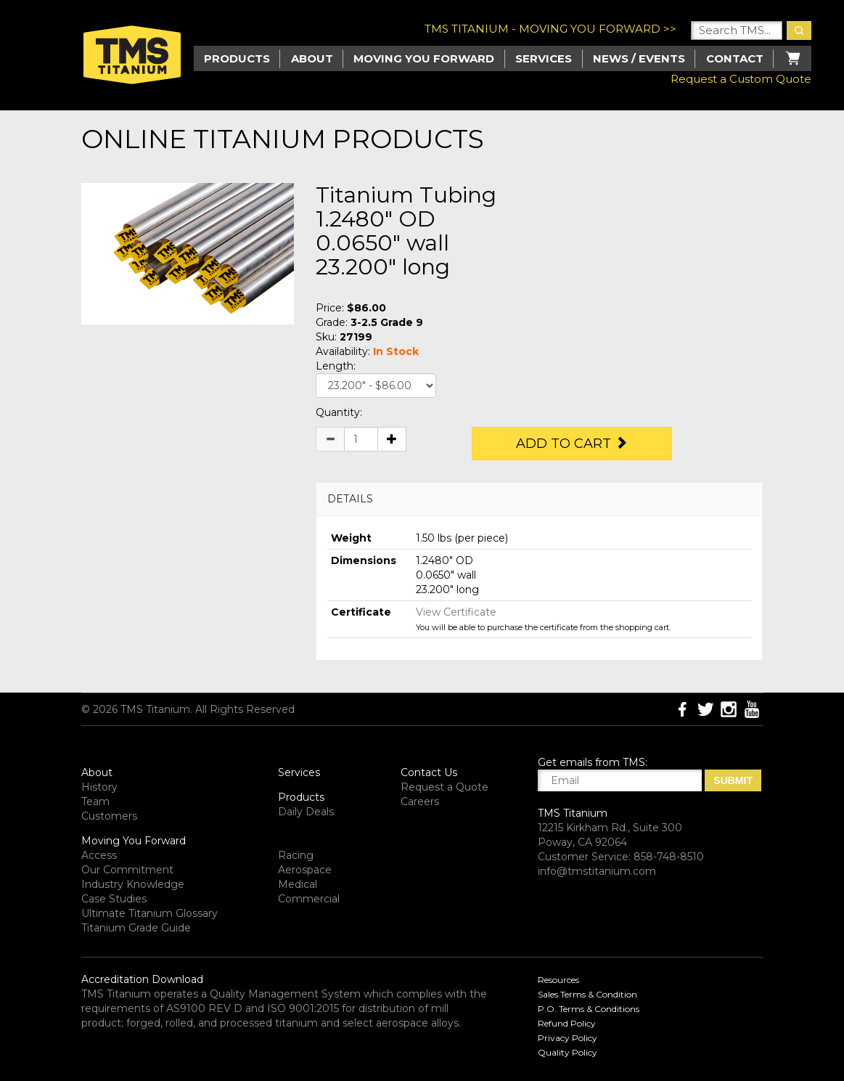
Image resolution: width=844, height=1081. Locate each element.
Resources (558, 979)
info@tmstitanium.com (597, 871)
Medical (297, 884)
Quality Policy (567, 1052)
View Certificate (456, 612)
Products (301, 797)
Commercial (309, 898)
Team (95, 801)
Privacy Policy (567, 1037)
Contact (734, 58)
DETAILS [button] (350, 498)
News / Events (639, 58)
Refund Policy (567, 1023)
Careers (420, 801)
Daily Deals (306, 811)
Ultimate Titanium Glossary (149, 913)
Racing (296, 855)
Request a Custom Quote (741, 79)
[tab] (539, 499)
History (99, 787)
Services (543, 58)
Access (99, 855)
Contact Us (429, 772)
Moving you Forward (423, 58)
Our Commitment (127, 869)
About (312, 58)
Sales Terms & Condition (587, 994)
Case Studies (114, 898)
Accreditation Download (142, 979)
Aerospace (305, 869)
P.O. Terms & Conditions (588, 1008)
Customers (109, 816)
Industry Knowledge (132, 884)
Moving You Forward (133, 840)
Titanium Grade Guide (136, 927)
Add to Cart (572, 444)
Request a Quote (444, 787)
